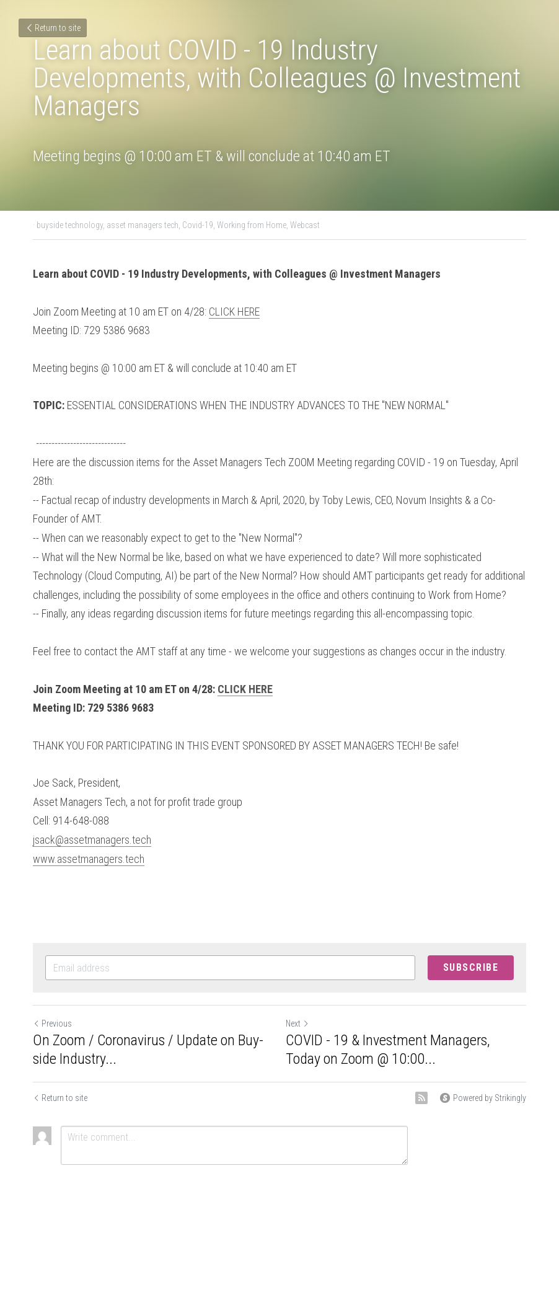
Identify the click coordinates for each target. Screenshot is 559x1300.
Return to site (53, 28)
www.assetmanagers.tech (88, 858)
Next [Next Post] (297, 1023)
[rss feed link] (421, 1098)
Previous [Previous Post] (52, 1023)
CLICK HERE (234, 311)
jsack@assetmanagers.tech (92, 839)
